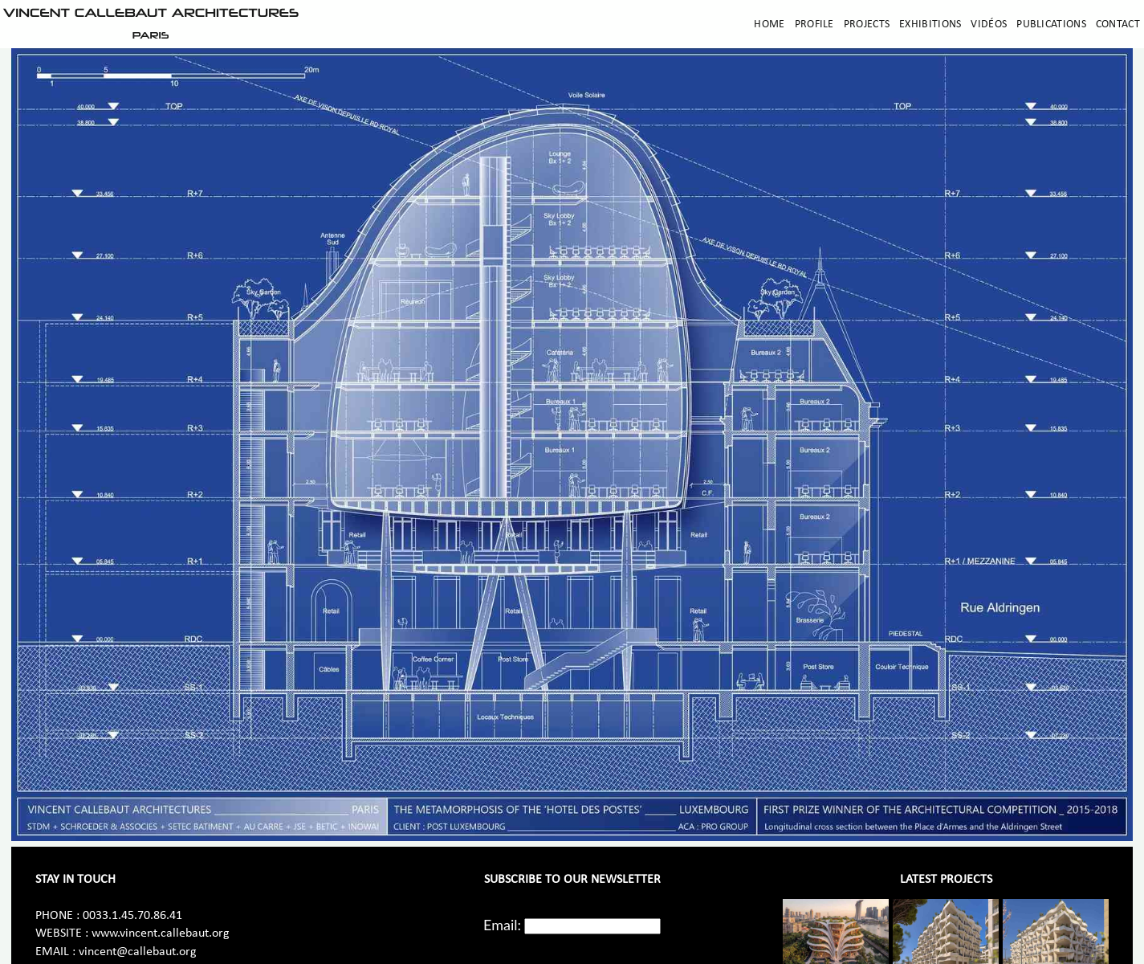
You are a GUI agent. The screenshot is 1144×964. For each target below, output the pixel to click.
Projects (867, 24)
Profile (814, 24)
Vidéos (989, 24)
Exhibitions (930, 24)
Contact (1118, 24)
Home (769, 24)
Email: (502, 924)
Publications (1051, 24)
